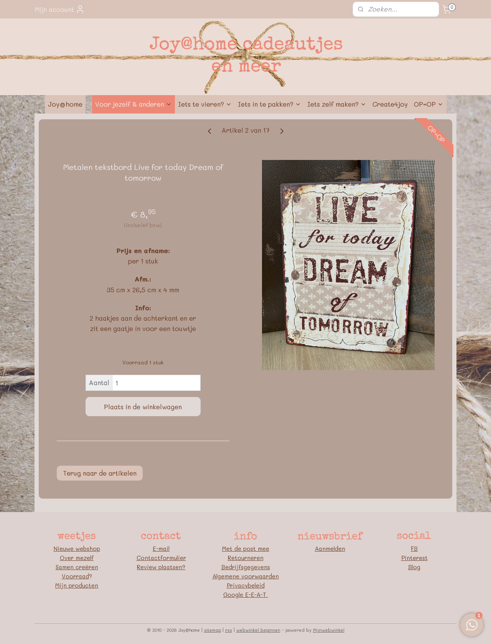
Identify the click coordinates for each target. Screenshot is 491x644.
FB (414, 548)
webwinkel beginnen (258, 630)
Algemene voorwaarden (246, 576)
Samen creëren (77, 567)
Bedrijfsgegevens (245, 567)
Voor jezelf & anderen (133, 104)
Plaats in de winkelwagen (143, 406)
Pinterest (414, 558)
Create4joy (390, 104)
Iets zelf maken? (336, 104)
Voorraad (75, 576)
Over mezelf (77, 558)
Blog (414, 567)
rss (228, 630)
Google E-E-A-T (245, 594)
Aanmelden (330, 548)
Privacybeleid (246, 585)
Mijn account (60, 9)
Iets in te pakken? (269, 104)
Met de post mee (245, 548)
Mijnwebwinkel (328, 630)
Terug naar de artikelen (100, 473)
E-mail (161, 548)
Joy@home (65, 104)
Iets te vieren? (205, 104)
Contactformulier (161, 558)
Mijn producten (76, 585)
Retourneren (246, 558)
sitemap (212, 630)
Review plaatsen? (161, 567)
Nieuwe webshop (77, 548)
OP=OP (428, 104)
